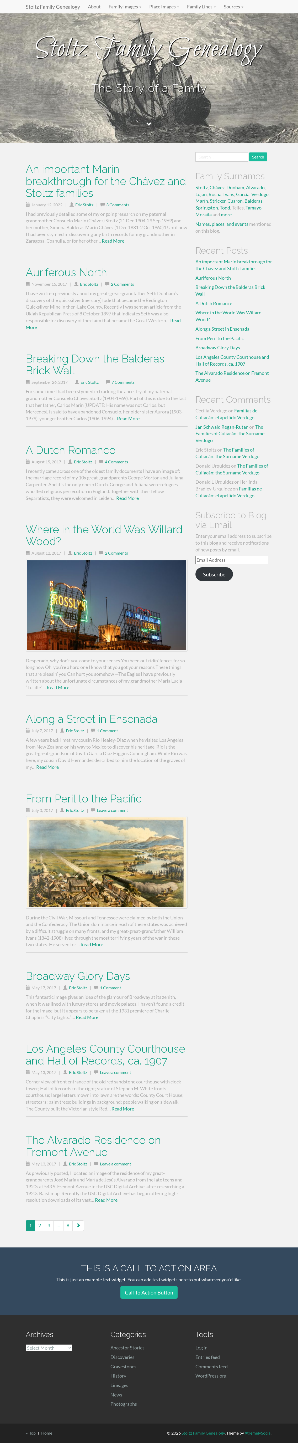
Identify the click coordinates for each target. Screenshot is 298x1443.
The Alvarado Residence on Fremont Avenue (93, 1146)
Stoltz (201, 187)
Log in (201, 1347)
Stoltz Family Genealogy (53, 6)
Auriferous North (66, 272)
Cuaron (235, 201)
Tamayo (254, 208)
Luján (201, 194)
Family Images (125, 6)
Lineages (119, 1385)
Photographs (123, 1404)
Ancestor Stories (127, 1347)
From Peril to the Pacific (84, 798)
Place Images (164, 6)
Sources (233, 6)
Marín (201, 201)
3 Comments (117, 204)
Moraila (203, 214)
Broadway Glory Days (78, 976)
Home (46, 1432)
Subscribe (214, 574)
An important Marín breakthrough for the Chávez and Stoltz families (106, 181)
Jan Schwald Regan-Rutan (221, 427)
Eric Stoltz (84, 204)
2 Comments (122, 284)
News (116, 1395)
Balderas (253, 201)
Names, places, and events (221, 224)
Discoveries (122, 1357)
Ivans (228, 194)
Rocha (215, 194)
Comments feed (211, 1366)
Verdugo (260, 194)
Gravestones (123, 1366)
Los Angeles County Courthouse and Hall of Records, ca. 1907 (105, 1054)
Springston (206, 208)
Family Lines (201, 6)
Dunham (235, 187)
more (226, 214)
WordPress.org (210, 1376)
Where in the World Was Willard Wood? (104, 535)
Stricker (218, 201)
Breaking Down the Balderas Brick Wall (95, 364)
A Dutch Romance (70, 450)
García (242, 194)
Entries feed (207, 1357)
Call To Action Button (149, 1292)
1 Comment (107, 730)
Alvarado (255, 187)
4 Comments (116, 461)
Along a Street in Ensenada (92, 719)
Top (31, 1432)
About (94, 6)
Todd (225, 208)
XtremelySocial (258, 1432)
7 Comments (123, 382)
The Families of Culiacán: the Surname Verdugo (229, 433)
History (118, 1376)
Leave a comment (112, 810)
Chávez (217, 187)
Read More (113, 241)
